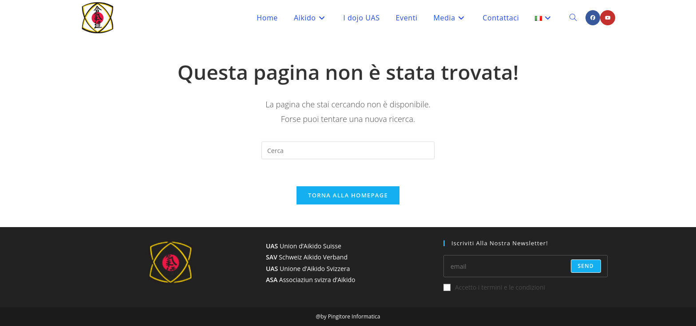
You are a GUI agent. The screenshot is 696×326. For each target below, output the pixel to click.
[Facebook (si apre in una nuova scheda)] (592, 17)
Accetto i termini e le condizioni (494, 287)
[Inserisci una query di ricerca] (348, 150)
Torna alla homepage (348, 195)
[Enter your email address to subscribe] (525, 266)
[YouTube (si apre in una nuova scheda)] (607, 17)
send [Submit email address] (586, 266)
